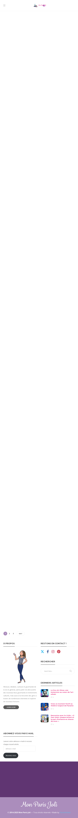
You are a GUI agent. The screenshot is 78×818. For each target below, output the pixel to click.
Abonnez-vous (11, 755)
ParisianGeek (65, 812)
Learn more (11, 707)
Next (20, 633)
